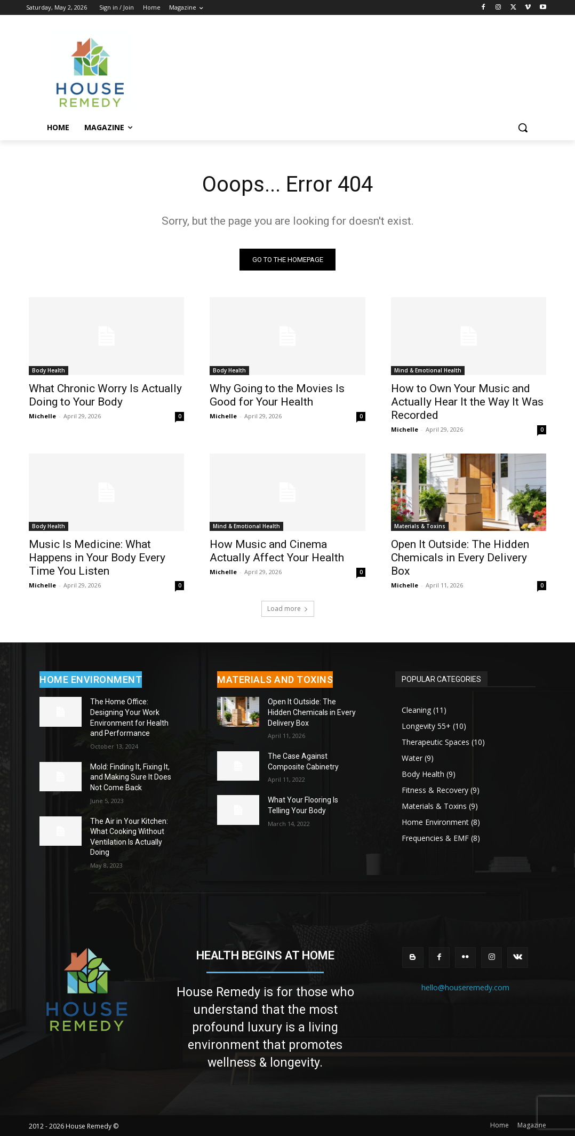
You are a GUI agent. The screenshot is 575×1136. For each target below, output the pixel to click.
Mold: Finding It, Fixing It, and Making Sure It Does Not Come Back (130, 777)
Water (412, 758)
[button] (523, 127)
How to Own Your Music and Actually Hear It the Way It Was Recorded (467, 402)
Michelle (42, 416)
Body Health (48, 370)
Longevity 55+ (426, 726)
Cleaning (416, 710)
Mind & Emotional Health (427, 370)
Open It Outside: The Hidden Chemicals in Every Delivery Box (460, 557)
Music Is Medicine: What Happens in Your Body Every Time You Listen (97, 557)
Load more (287, 608)
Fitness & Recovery (435, 790)
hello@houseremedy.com (465, 987)
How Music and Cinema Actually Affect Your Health (277, 551)
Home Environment (435, 822)
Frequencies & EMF (435, 838)
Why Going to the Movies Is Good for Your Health (277, 395)
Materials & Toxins (419, 526)
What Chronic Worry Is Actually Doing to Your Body (105, 395)
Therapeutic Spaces (435, 742)
